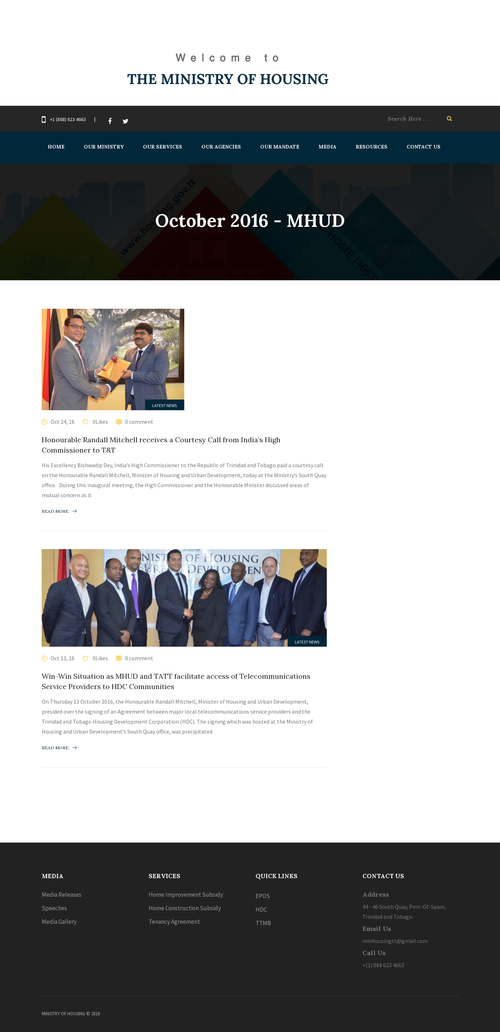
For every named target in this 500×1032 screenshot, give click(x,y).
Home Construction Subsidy (185, 908)
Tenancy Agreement (174, 922)
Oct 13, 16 (62, 658)
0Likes (100, 421)
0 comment (139, 421)
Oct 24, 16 (62, 421)
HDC (261, 909)
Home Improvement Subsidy (186, 894)
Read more (59, 511)
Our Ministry (104, 147)
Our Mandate (279, 147)
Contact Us (423, 147)
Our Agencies (221, 147)
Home (56, 147)
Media (327, 147)
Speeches (54, 908)
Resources (371, 147)
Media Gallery (59, 922)
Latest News (164, 405)
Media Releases (61, 894)
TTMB (263, 923)
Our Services (162, 147)
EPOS (263, 896)
